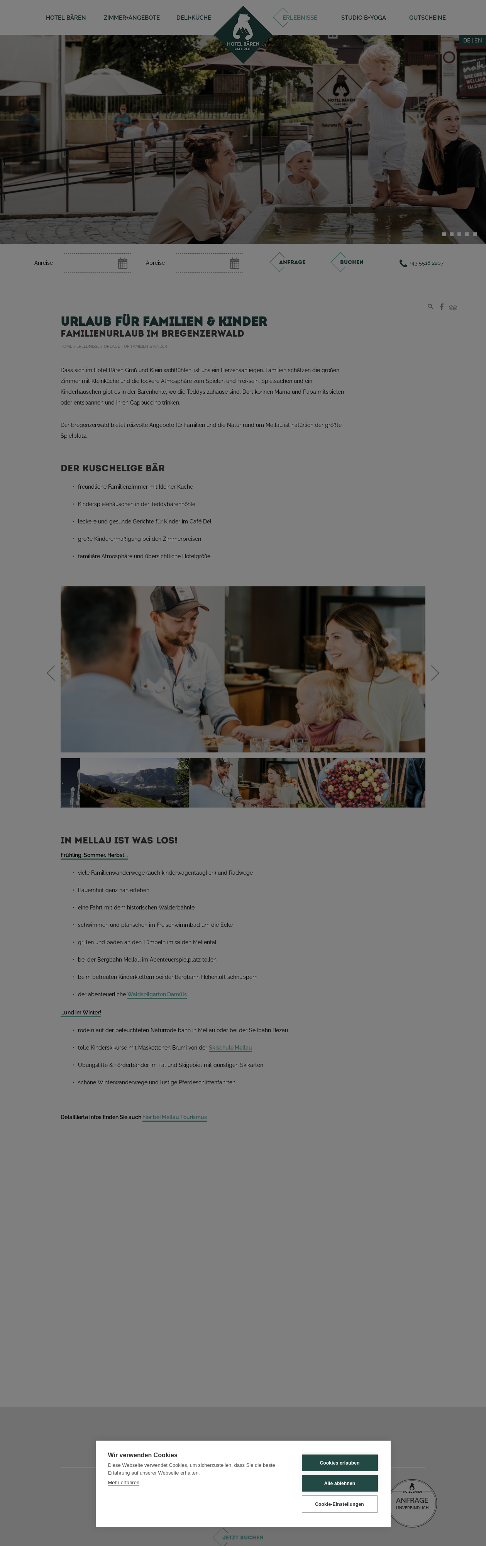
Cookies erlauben (339, 1463)
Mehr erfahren (124, 1482)
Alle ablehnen (340, 1483)
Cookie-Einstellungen (339, 1504)
